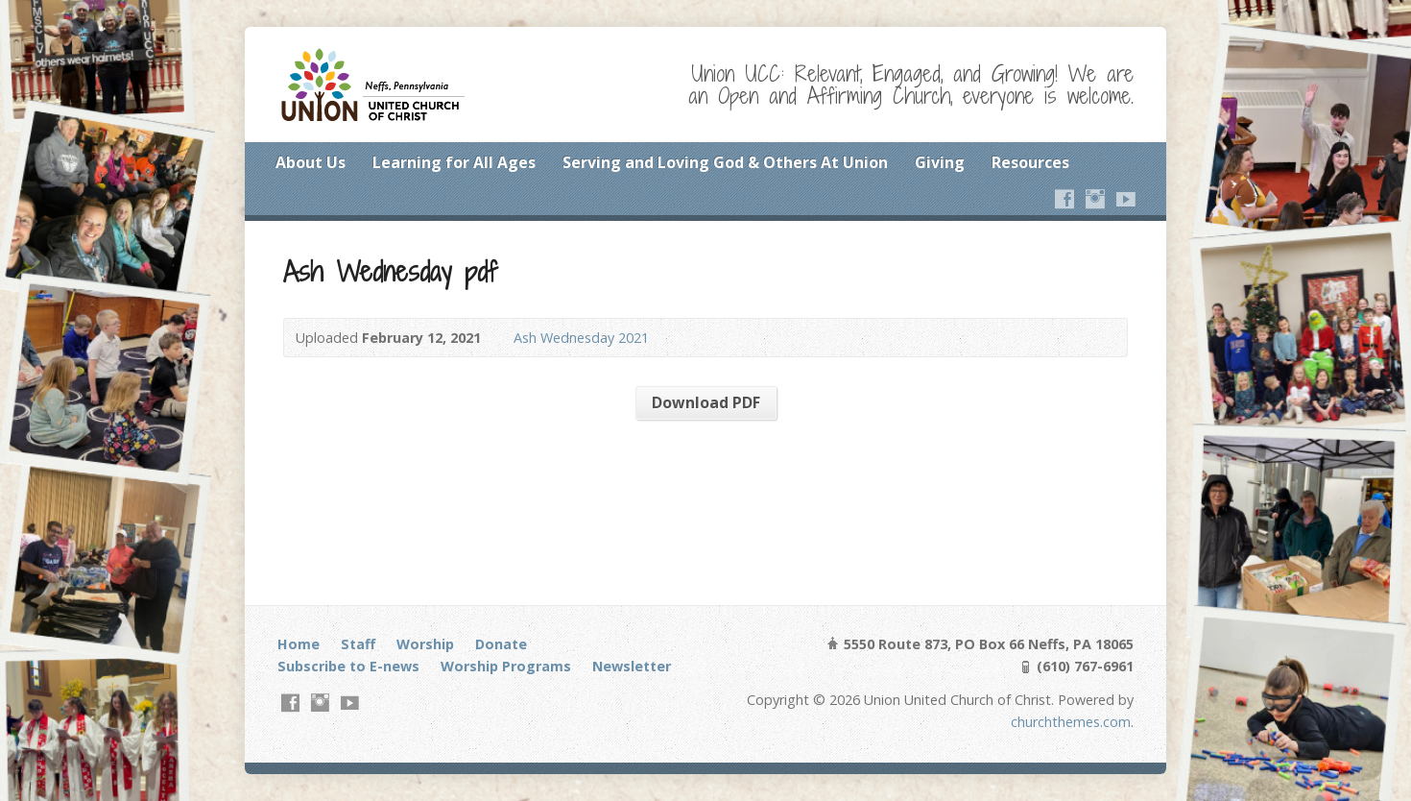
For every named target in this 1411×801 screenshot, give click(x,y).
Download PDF (706, 402)
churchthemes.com (1071, 722)
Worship (425, 644)
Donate (501, 644)
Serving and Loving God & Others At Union (725, 162)
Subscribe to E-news (348, 666)
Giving (940, 162)
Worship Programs (506, 666)
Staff (358, 644)
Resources (1030, 162)
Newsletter (631, 666)
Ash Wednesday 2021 (581, 337)
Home (298, 644)
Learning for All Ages (454, 162)
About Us (310, 162)
